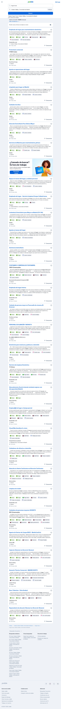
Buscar (30, 13)
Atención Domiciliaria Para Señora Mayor (22, 123)
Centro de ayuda (5, 693)
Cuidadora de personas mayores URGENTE (22, 510)
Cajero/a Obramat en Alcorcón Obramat (21, 550)
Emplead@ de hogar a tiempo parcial (20, 408)
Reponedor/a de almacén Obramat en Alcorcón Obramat (26, 608)
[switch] (51, 25)
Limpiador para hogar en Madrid (19, 87)
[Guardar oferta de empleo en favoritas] (51, 29)
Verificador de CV (44, 703)
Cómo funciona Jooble (7, 699)
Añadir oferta (24, 691)
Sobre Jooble (4, 691)
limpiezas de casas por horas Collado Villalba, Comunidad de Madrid (15, 667)
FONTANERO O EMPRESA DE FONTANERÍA (22, 265)
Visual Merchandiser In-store (18, 428)
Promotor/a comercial (16, 50)
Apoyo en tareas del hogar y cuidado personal (23, 178)
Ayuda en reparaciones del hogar (19, 69)
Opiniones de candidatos (7, 701)
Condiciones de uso (44, 695)
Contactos (4, 695)
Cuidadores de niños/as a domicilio (20, 448)
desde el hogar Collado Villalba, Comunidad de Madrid (14, 675)
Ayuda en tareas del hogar (17, 230)
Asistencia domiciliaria (16, 247)
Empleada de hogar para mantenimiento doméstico (25, 29)
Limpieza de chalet (15, 488)
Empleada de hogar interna (17, 287)
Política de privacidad (45, 697)
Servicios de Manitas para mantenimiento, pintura (24, 142)
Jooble (9, 706)
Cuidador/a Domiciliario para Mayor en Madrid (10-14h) (26, 212)
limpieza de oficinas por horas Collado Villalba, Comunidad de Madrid (14, 662)
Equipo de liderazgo (6, 697)
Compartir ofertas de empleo (27, 693)
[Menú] (2, 2)
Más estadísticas (14, 21)
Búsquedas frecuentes (16, 631)
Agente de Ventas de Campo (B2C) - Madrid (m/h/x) (25, 532)
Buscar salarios (43, 699)
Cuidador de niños (14, 104)
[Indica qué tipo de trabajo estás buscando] (30, 5)
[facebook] (46, 683)
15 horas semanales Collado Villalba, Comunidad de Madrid (15, 657)
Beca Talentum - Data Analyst (18, 590)
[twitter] (54, 683)
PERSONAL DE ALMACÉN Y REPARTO (20, 324)
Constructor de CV (44, 701)
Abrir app (57, 2)
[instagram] (50, 683)
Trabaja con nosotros (6, 703)
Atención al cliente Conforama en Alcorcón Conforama (26, 468)
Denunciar (48, 45)
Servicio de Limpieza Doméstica (19, 365)
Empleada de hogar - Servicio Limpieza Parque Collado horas (28, 196)
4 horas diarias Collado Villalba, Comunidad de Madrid (14, 644)
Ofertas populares (42, 636)
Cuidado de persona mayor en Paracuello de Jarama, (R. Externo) (26, 306)
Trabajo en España (44, 693)
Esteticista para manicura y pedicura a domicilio (24, 345)
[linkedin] (58, 683)
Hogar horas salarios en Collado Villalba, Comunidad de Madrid (29, 638)
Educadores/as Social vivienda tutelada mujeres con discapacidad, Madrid (25, 388)
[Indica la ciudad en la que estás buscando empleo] (30, 9)
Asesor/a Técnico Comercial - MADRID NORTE (23, 570)
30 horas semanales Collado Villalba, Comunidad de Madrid (15, 649)
